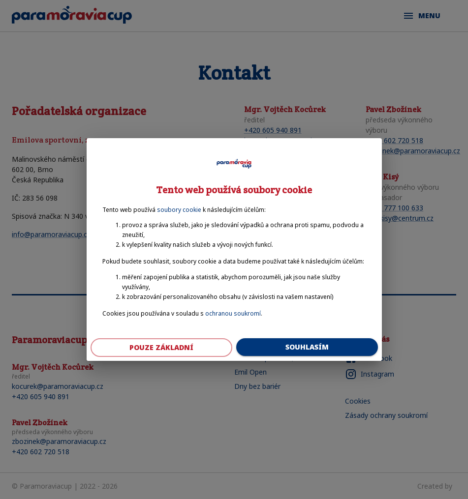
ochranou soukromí (233, 313)
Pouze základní (161, 347)
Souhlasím (307, 347)
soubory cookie (179, 209)
